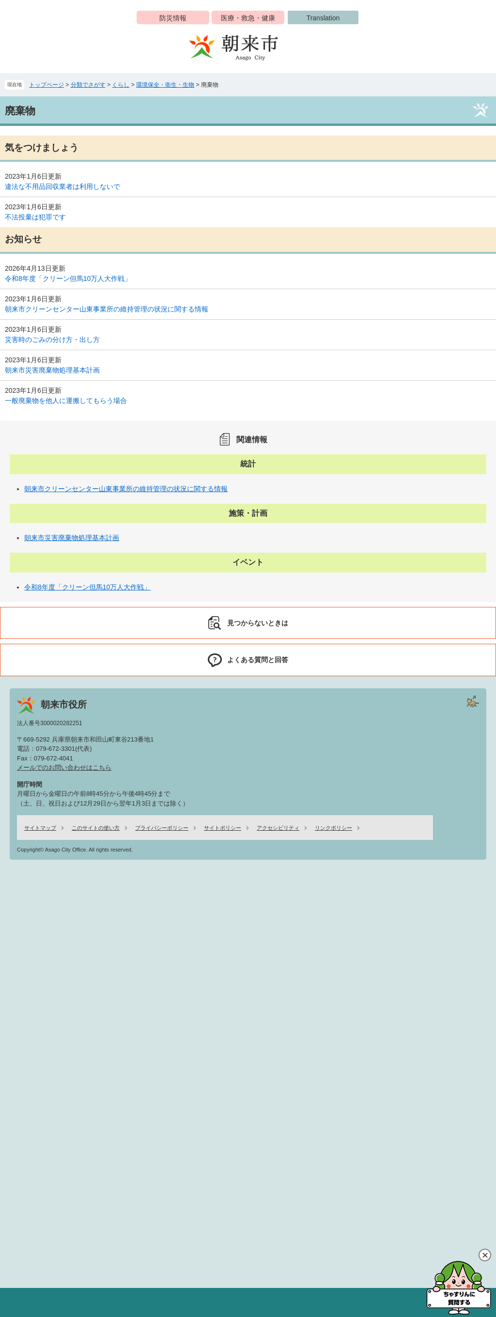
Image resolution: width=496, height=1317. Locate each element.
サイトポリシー (222, 828)
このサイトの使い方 (96, 828)
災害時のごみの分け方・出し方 (52, 339)
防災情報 (172, 18)
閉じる (485, 1255)
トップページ (46, 84)
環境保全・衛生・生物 (165, 84)
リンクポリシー (333, 828)
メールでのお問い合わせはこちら (64, 767)
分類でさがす (88, 84)
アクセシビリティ (278, 828)
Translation (323, 18)
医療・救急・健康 (248, 18)
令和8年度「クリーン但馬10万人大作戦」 (68, 278)
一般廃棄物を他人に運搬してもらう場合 (66, 400)
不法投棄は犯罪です (35, 217)
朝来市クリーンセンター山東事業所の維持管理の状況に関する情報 (106, 309)
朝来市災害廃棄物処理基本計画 (52, 370)
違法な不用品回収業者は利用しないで (62, 186)
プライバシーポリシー (161, 828)
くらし (120, 84)
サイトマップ (40, 828)
